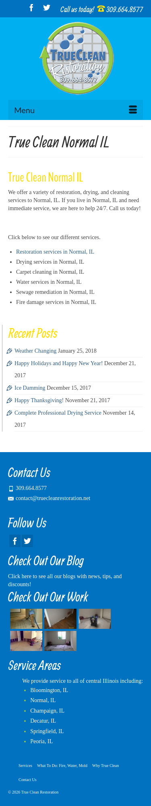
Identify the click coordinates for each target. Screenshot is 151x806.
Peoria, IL (41, 741)
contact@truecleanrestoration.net (49, 498)
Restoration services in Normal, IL (55, 252)
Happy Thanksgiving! (39, 400)
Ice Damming (30, 388)
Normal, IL (43, 700)
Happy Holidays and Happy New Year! (58, 363)
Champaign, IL (47, 711)
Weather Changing (35, 351)
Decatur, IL (43, 721)
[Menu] (75, 110)
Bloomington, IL (49, 690)
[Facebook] (31, 7)
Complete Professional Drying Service (57, 413)
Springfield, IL (47, 731)
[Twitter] (46, 7)
